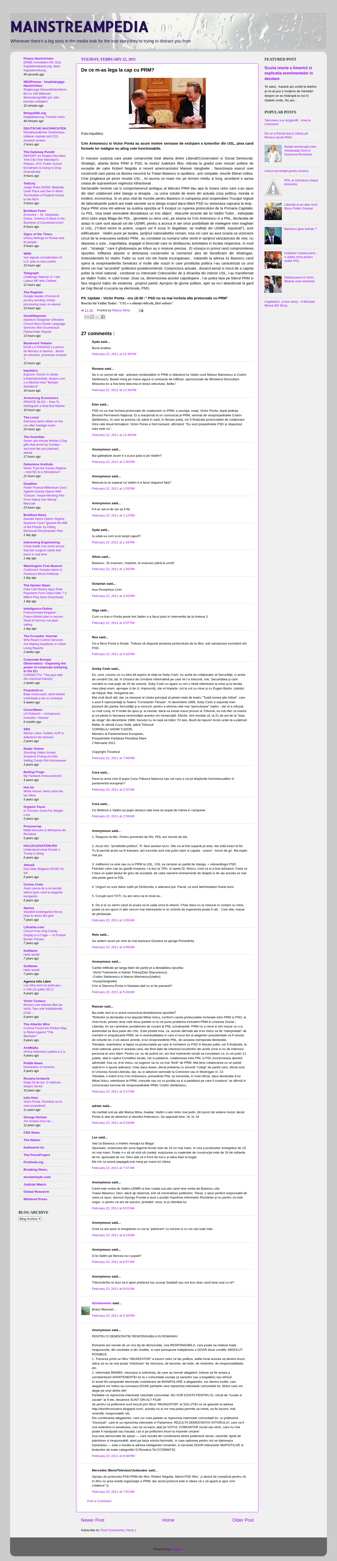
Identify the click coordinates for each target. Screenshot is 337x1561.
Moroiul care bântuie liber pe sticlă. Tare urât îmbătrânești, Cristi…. (43, 1008)
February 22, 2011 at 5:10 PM (113, 654)
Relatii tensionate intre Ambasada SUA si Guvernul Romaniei (300, 150)
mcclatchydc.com (37, 1177)
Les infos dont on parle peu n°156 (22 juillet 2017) (42, 987)
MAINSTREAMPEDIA (79, 26)
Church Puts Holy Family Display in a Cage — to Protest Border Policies (45, 935)
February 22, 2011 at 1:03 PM (113, 488)
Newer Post (92, 1520)
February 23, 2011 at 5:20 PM (113, 1315)
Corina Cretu (33, 884)
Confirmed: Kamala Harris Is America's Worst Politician (43, 572)
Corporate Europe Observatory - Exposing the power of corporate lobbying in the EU (45, 665)
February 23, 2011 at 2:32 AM (113, 789)
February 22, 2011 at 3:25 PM (113, 596)
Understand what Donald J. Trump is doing (42, 851)
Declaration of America (39, 1067)
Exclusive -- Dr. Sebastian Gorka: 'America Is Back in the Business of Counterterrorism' (44, 218)
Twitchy (29, 183)
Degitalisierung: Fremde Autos (44, 117)
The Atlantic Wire (37, 1024)
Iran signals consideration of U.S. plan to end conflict (43, 259)
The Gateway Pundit (39, 152)
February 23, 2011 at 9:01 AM (113, 1289)
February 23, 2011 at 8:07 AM (113, 1208)
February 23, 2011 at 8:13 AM (113, 1235)
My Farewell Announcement (42, 776)
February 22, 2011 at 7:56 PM (113, 758)
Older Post (243, 1520)
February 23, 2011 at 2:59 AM (113, 816)
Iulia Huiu (31, 1098)
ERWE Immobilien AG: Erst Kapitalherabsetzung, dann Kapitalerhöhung (42, 66)
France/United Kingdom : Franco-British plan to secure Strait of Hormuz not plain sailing (43, 618)
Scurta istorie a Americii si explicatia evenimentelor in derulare (289, 73)
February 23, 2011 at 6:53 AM (113, 1123)
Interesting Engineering (42, 542)
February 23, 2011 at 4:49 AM (113, 947)
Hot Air (29, 787)
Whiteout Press (35, 1199)
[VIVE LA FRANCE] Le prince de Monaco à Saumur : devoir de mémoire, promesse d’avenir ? (45, 353)
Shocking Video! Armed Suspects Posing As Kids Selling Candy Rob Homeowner (45, 756)
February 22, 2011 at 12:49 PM (114, 435)
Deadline (30, 484)
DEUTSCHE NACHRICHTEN (45, 128)
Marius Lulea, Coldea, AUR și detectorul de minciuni (44, 735)
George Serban (35, 1117)
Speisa (29, 908)
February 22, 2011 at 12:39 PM (114, 354)
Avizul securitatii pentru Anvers (287, 171)
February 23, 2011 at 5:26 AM (113, 992)
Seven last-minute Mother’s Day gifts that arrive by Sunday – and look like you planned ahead (45, 447)
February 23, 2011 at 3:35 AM (113, 920)
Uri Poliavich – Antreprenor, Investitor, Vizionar (42, 715)
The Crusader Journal (40, 636)
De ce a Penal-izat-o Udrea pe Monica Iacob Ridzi (286, 135)
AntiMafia (31, 1048)
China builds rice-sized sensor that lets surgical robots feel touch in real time (44, 550)
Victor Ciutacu (34, 1001)
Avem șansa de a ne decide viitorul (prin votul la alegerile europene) (43, 892)
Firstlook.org (33, 1162)
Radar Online (34, 748)
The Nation (32, 1140)
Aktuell (29, 865)
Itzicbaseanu (102, 1303)
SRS (27, 729)
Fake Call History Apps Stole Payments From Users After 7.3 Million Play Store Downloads (45, 593)
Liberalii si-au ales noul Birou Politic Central (300, 206)
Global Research (36, 1191)
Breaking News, (36, 1169)
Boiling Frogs (34, 772)
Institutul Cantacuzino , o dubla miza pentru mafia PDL (300, 257)
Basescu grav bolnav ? (300, 229)
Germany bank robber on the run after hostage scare (43, 423)
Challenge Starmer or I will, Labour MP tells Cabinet (42, 279)
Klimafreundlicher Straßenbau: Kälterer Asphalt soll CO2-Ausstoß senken (44, 136)
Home (168, 1520)
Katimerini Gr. (34, 1147)
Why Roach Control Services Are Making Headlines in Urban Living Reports (45, 644)
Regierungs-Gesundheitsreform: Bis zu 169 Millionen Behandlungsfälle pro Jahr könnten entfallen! (45, 95)
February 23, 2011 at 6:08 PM (113, 1456)
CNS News (32, 1132)
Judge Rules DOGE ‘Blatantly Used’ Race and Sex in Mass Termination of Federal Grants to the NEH (44, 193)
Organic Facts (34, 807)
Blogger (177, 1549)
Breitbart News (35, 515)
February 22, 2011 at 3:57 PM (113, 623)
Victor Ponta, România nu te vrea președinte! (43, 1103)
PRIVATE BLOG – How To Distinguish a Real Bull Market (44, 404)
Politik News (33, 1063)
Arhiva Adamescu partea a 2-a (44, 1051)
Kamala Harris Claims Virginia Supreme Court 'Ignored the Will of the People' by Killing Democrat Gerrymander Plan (45, 525)
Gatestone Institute (38, 464)
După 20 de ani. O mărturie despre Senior (42, 1084)
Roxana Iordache (37, 1078)
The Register (33, 292)
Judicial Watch (35, 1184)
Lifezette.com (34, 927)
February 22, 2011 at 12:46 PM (114, 390)
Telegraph (31, 273)
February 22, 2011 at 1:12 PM (113, 515)
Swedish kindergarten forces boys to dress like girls (43, 914)
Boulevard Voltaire (38, 343)
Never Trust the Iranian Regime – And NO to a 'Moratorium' (45, 470)
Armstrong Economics (41, 398)
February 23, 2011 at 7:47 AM (113, 1168)
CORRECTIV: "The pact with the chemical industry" (43, 677)
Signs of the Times (38, 234)
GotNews (31, 951)
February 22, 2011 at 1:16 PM (113, 542)
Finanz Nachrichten (39, 58)
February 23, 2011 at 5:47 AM (113, 1091)
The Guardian (34, 437)
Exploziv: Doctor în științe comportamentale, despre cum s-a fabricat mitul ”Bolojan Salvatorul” (44, 380)
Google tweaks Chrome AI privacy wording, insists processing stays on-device (42, 300)
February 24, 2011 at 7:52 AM (113, 1491)
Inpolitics (31, 370)
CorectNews (33, 710)
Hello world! (32, 954)
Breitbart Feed (35, 211)
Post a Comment (99, 1501)
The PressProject (37, 1155)
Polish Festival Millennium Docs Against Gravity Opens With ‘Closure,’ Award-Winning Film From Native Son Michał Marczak (45, 495)
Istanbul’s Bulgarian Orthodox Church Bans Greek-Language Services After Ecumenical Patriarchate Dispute (44, 325)
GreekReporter (35, 316)
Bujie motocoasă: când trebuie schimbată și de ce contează (44, 696)
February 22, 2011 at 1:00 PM (113, 462)
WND (27, 253)
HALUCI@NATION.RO (40, 846)
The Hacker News (37, 585)
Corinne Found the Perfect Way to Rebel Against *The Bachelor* (45, 1032)
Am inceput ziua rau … (39, 1121)
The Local (31, 417)
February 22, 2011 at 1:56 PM (113, 569)
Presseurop (32, 826)
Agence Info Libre (37, 981)
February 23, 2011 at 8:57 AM (113, 1262)
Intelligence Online (38, 608)
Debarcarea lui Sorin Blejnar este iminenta (299, 279)
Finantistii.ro (33, 690)
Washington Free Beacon (43, 566)
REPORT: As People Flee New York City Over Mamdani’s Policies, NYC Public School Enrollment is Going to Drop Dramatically (44, 164)
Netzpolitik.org (35, 113)
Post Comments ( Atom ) (118, 1530)
